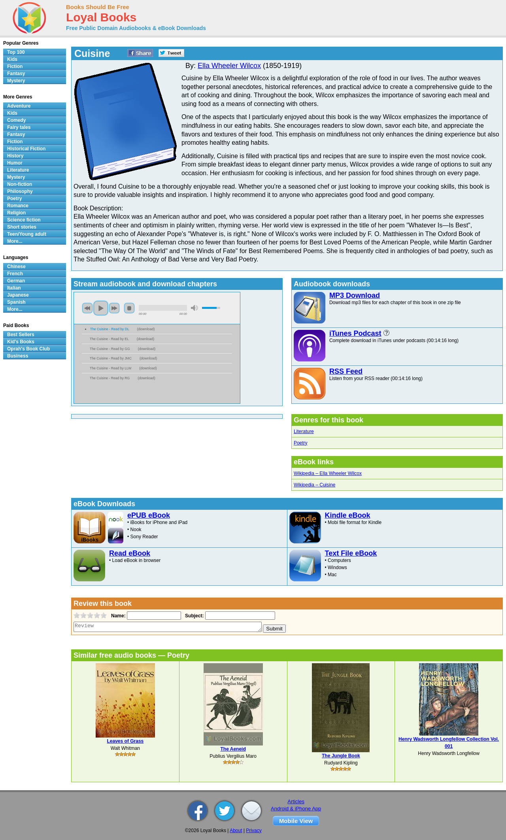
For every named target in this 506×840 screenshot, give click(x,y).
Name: (117, 616)
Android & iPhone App (296, 809)
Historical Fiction (26, 148)
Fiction (15, 66)
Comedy (16, 120)
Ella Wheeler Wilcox (229, 66)
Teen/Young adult (26, 234)
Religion (16, 213)
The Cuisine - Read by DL (109, 329)
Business (17, 356)
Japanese (18, 295)
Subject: (193, 616)
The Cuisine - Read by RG (110, 378)
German (16, 281)
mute (194, 308)
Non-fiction (19, 184)
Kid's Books (20, 341)
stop (129, 308)
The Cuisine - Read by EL (109, 339)
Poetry (301, 443)
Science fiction (24, 220)
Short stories (21, 227)
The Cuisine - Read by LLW (110, 368)
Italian (14, 288)
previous (87, 308)
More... (15, 241)
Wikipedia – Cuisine (314, 485)
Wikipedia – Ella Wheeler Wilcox (328, 473)
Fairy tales (18, 127)
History (15, 156)
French (15, 273)
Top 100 (16, 52)
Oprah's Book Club (28, 349)
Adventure (18, 106)
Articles (295, 801)
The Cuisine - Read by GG (110, 349)
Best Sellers (20, 334)
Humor (15, 163)
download (146, 329)
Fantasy (16, 73)
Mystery (16, 80)
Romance (17, 205)
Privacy (253, 830)
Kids (12, 59)
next (114, 308)
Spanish (16, 302)
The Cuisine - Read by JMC (111, 358)
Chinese (16, 266)
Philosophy (20, 191)
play (101, 308)
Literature (304, 431)
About (236, 830)
